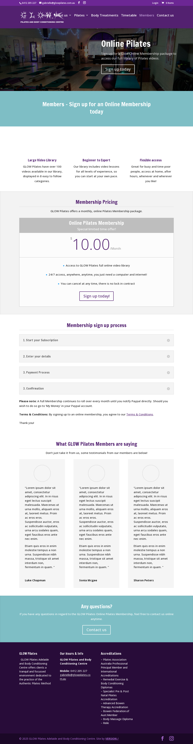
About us (61, 15)
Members (146, 15)
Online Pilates (126, 43)
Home (46, 15)
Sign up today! (96, 296)
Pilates (79, 15)
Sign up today (118, 69)
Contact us (165, 15)
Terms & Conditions (139, 414)
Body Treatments (104, 15)
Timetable (129, 15)
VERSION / (112, 738)
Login (155, 3)
